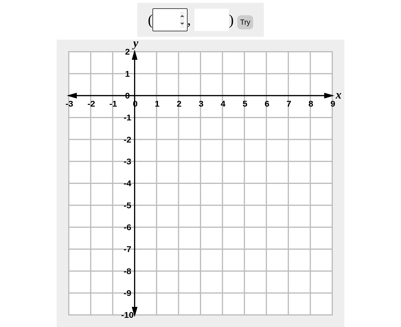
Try (245, 22)
